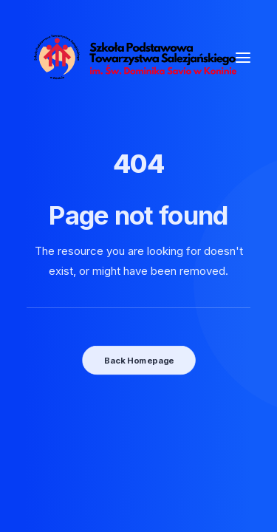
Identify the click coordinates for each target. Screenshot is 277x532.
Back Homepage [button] (138, 360)
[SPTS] (138, 57)
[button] (243, 57)
